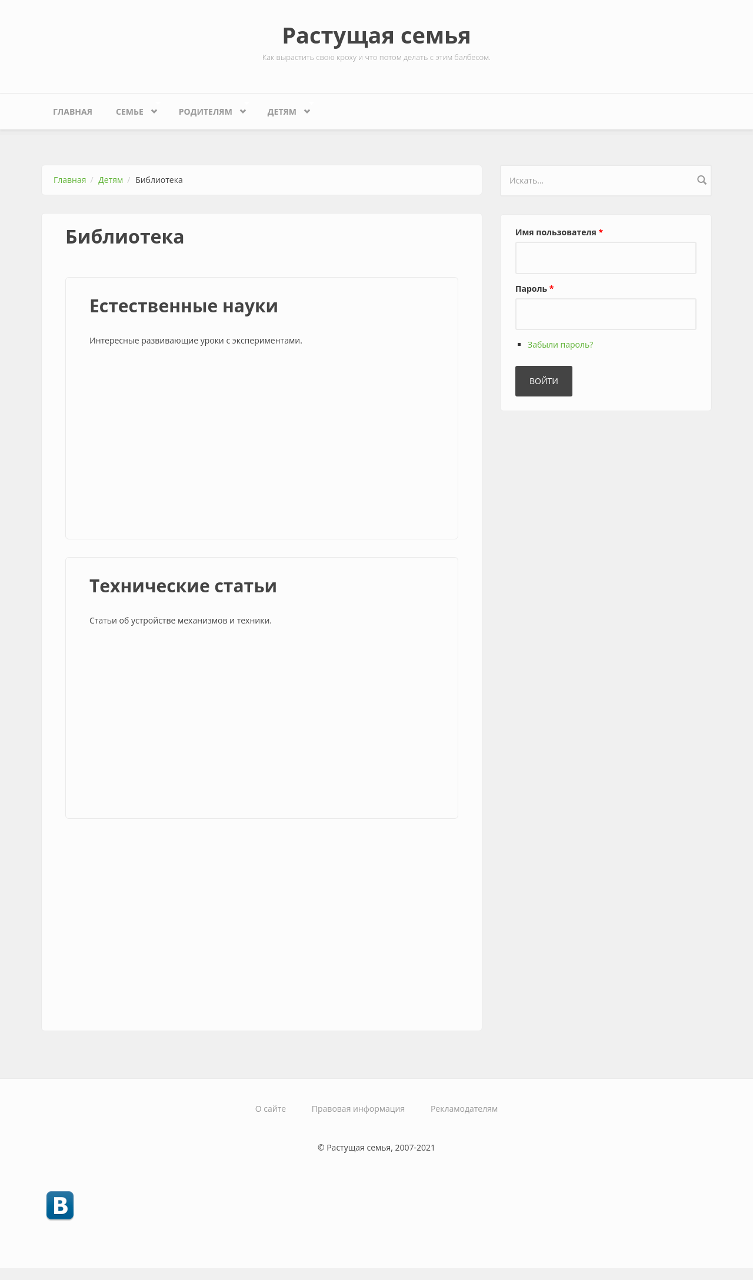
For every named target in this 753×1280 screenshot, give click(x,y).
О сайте (270, 1108)
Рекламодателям (464, 1108)
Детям (285, 108)
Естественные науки (183, 306)
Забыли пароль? (560, 344)
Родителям (208, 108)
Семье (132, 108)
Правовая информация (358, 1108)
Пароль (534, 288)
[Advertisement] (261, 444)
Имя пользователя (559, 232)
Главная (72, 111)
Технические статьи (183, 586)
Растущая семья (376, 35)
